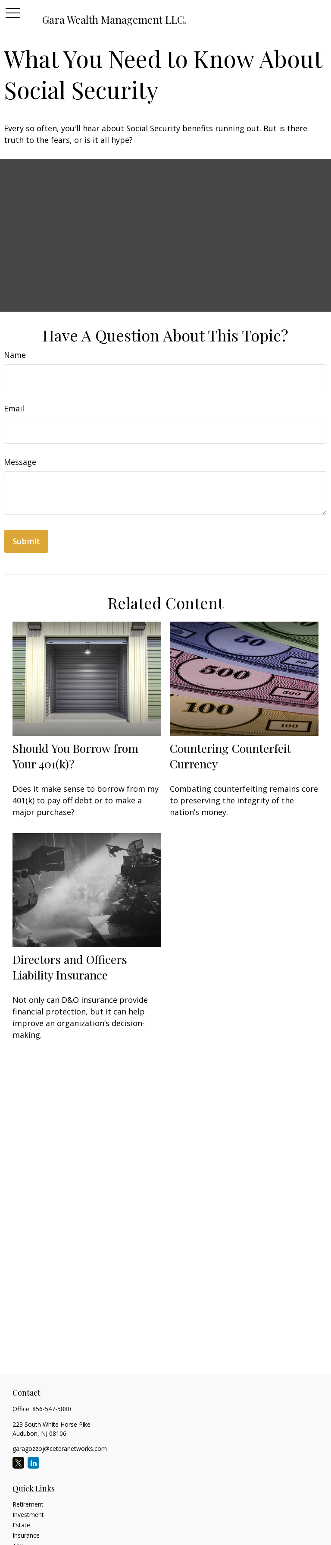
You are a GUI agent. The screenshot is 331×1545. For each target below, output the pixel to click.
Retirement (28, 1504)
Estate (21, 1525)
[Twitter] (18, 1463)
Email (14, 408)
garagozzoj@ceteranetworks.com (59, 1448)
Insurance (26, 1535)
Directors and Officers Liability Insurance (69, 967)
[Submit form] (26, 541)
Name (15, 355)
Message (20, 462)
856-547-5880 (51, 1409)
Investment (28, 1514)
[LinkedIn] (33, 1463)
